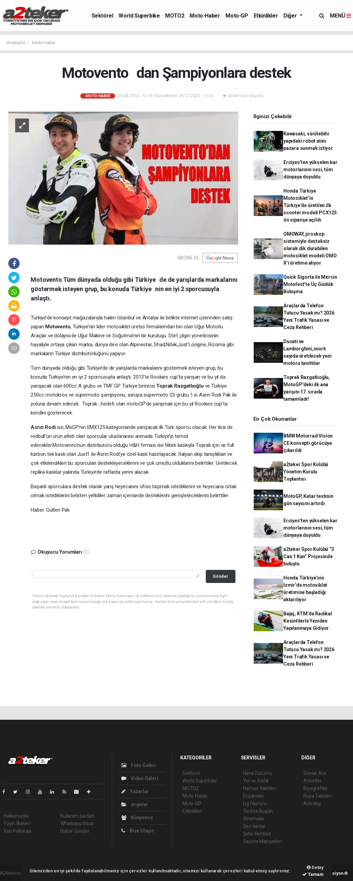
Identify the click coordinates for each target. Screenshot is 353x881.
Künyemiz (137, 817)
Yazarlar (135, 791)
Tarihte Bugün (258, 811)
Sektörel (102, 15)
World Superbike (139, 15)
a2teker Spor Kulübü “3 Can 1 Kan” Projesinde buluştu (308, 556)
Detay (315, 867)
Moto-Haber (205, 15)
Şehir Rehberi (257, 834)
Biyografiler (315, 788)
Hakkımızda (15, 816)
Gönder (220, 576)
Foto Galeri (138, 765)
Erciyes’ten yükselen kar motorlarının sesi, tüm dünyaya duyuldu (310, 170)
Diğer (290, 15)
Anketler (312, 780)
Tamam (313, 874)
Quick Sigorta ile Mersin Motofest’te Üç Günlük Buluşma (310, 284)
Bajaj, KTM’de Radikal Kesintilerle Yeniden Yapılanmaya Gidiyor (307, 621)
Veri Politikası (17, 831)
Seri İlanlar (254, 826)
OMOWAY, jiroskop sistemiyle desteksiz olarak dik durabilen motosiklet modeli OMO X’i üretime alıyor (310, 248)
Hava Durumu (257, 773)
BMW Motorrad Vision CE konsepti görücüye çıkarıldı (308, 443)
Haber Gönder (75, 831)
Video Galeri (139, 778)
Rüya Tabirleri (317, 796)
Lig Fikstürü (255, 803)
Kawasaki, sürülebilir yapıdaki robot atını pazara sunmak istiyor (308, 141)
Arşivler (134, 804)
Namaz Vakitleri (259, 788)
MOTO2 (174, 15)
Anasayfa (16, 42)
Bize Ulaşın (137, 830)
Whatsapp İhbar (77, 823)
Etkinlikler (266, 15)
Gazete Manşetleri (262, 841)
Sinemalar (254, 818)
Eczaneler (253, 796)
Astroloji (312, 803)
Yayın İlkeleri (16, 823)
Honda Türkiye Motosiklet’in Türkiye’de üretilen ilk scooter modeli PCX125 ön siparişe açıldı (310, 205)
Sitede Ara (314, 773)
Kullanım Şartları (77, 816)
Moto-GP (236, 15)
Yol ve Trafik (256, 780)
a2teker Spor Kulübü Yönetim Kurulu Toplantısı (305, 472)
